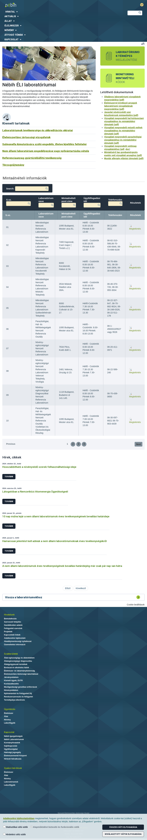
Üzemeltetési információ (14, 644)
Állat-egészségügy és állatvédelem (19, 658)
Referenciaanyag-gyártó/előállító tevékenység (32, 157)
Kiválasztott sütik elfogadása (123, 834)
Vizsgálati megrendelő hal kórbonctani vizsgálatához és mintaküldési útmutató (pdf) (124, 121)
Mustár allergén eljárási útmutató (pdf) (123, 158)
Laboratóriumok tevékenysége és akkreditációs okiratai (37, 130)
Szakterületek (11, 654)
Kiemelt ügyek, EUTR (13, 680)
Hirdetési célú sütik (14, 834)
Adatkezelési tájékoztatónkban (18, 818)
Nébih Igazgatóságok (13, 736)
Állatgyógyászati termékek (15, 664)
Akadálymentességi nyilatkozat (17, 641)
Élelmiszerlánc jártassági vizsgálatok (26, 137)
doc (127, 149)
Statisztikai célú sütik (15, 827)
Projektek (8, 632)
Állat (6, 716)
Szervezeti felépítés (12, 622)
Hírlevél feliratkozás (12, 759)
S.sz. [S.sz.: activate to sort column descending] (8, 215)
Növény (7, 720)
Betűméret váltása (143, 44)
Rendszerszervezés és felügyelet (18, 697)
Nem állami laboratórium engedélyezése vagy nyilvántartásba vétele (45, 151)
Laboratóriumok (11, 782)
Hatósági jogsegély (12, 752)
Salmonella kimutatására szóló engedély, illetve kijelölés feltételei (44, 144)
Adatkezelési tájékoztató (15, 638)
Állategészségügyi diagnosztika (18, 661)
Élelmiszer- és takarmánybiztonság (19, 671)
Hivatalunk (9, 614)
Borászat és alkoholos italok (16, 667)
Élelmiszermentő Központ (15, 756)
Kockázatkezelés (11, 684)
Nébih (50, 5)
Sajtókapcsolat (10, 746)
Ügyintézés (9, 709)
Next (138, 444)
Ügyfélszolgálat (11, 749)
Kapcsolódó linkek (12, 635)
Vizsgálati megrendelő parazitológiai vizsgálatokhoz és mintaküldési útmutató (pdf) (123, 140)
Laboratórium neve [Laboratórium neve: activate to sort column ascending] (45, 215)
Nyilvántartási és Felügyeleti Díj (18, 693)
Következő (81, 588)
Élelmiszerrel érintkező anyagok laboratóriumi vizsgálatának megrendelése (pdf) (120, 106)
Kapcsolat (9, 732)
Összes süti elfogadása (123, 827)
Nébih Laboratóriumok (14, 739)
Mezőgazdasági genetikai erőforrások (20, 687)
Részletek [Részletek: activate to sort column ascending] (135, 215)
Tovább (9, 476)
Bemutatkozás (10, 619)
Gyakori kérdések (13, 768)
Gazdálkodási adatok (13, 625)
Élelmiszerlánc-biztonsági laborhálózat (21, 674)
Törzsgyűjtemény (13, 164)
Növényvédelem (11, 690)
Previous (10, 444)
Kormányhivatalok (12, 743)
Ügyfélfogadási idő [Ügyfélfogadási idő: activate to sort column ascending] (92, 215)
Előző (67, 588)
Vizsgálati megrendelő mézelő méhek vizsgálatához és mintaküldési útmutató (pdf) (123, 130)
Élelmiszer (8, 713)
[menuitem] (61, 11)
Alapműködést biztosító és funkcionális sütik (54, 827)
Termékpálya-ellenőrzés (14, 700)
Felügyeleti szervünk (13, 628)
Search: (27, 188)
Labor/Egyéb (9, 723)
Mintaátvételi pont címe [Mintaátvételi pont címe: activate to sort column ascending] (69, 215)
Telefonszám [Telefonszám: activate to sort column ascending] (115, 215)
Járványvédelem (11, 677)
